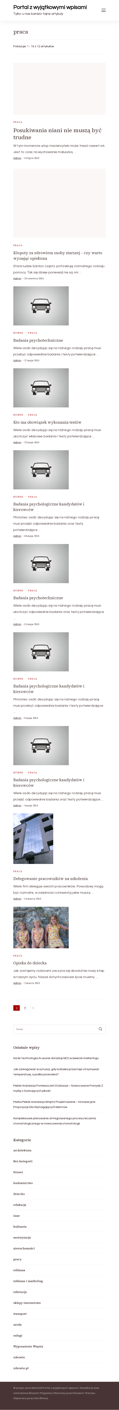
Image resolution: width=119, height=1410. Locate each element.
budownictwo (23, 1183)
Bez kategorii (23, 1161)
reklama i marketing (28, 1281)
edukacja (19, 1205)
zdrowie (19, 1357)
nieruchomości (24, 1248)
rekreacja (20, 1292)
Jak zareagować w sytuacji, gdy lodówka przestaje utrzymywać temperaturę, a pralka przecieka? (56, 1072)
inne (16, 1216)
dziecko (19, 1194)
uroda (17, 1324)
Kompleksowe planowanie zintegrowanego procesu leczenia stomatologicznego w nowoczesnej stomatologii (54, 1121)
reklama (19, 1270)
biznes (18, 332)
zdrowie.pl (20, 1368)
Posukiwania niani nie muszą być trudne (57, 133)
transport (20, 1314)
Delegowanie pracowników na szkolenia (50, 878)
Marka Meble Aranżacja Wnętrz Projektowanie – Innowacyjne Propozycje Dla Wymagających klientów (54, 1104)
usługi (17, 1335)
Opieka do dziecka (30, 963)
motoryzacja (22, 1237)
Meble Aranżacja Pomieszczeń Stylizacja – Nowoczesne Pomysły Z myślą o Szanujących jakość (58, 1088)
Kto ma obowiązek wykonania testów (47, 422)
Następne (33, 1008)
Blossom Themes (84, 1393)
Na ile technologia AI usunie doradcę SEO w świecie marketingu (56, 1058)
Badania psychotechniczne (38, 340)
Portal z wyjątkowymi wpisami (50, 7)
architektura (22, 1150)
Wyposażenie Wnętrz (28, 1346)
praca (17, 122)
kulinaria (20, 1226)
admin (17, 158)
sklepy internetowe (27, 1303)
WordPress (41, 1398)
